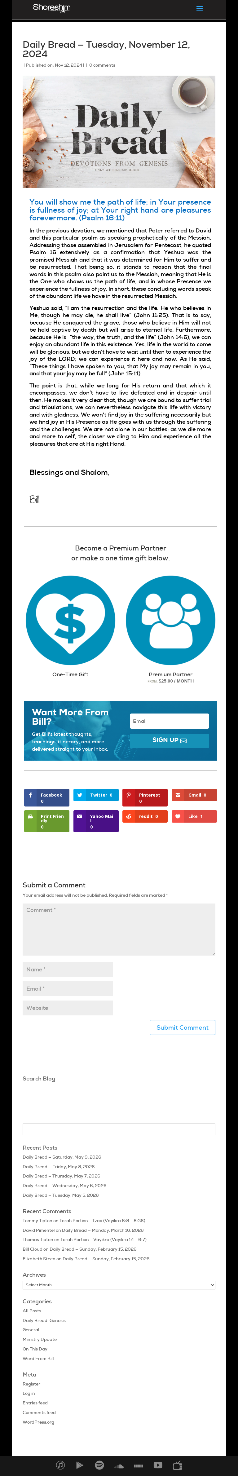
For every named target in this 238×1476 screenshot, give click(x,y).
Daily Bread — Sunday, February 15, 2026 (93, 1249)
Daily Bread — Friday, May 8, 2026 (59, 1166)
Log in (29, 1393)
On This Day (35, 1349)
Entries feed (35, 1403)
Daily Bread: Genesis (44, 1320)
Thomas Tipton (38, 1239)
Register (31, 1384)
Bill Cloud (32, 1249)
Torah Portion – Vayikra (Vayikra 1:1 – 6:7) (103, 1239)
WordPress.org (38, 1422)
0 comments (102, 65)
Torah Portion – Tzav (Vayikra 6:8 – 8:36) (102, 1220)
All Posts (32, 1311)
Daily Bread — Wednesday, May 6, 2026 (65, 1185)
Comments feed (39, 1412)
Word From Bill (38, 1358)
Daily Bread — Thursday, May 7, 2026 (61, 1176)
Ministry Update (40, 1339)
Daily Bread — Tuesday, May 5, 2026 (61, 1195)
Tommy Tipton (37, 1220)
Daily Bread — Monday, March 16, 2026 (103, 1230)
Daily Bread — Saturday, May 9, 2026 (62, 1157)
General (31, 1329)
